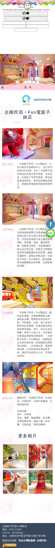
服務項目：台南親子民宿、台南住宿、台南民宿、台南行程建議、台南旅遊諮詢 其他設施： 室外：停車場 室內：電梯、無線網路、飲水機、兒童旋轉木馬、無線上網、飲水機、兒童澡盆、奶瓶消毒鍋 (34, 411)
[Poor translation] (26, 18)
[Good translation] (26, 13)
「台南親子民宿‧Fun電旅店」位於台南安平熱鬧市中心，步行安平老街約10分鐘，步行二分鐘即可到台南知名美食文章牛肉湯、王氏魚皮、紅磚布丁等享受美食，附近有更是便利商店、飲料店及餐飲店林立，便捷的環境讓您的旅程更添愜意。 (35, 175)
